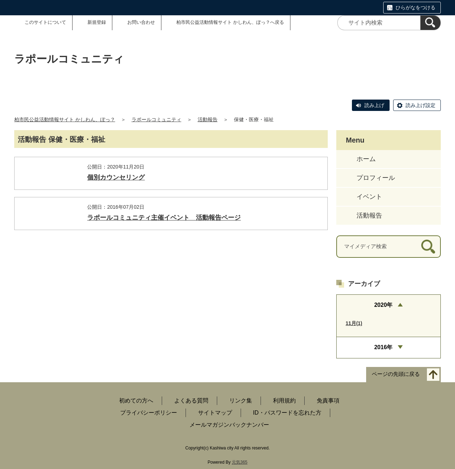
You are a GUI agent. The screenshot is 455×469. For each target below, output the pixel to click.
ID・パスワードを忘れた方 (287, 413)
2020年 (383, 305)
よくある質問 (191, 401)
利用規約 (284, 401)
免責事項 (328, 401)
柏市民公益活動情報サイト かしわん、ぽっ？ (64, 119)
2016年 (383, 347)
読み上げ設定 (420, 105)
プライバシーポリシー (148, 413)
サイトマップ (215, 413)
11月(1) (354, 323)
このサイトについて (45, 22)
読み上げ (374, 105)
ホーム (366, 158)
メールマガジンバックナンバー (229, 425)
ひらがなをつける (415, 7)
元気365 (239, 462)
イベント (369, 196)
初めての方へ (136, 401)
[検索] (430, 22)
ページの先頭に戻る (396, 374)
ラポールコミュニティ (156, 119)
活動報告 (208, 119)
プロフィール (376, 177)
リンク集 (240, 401)
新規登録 (96, 22)
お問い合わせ (141, 22)
